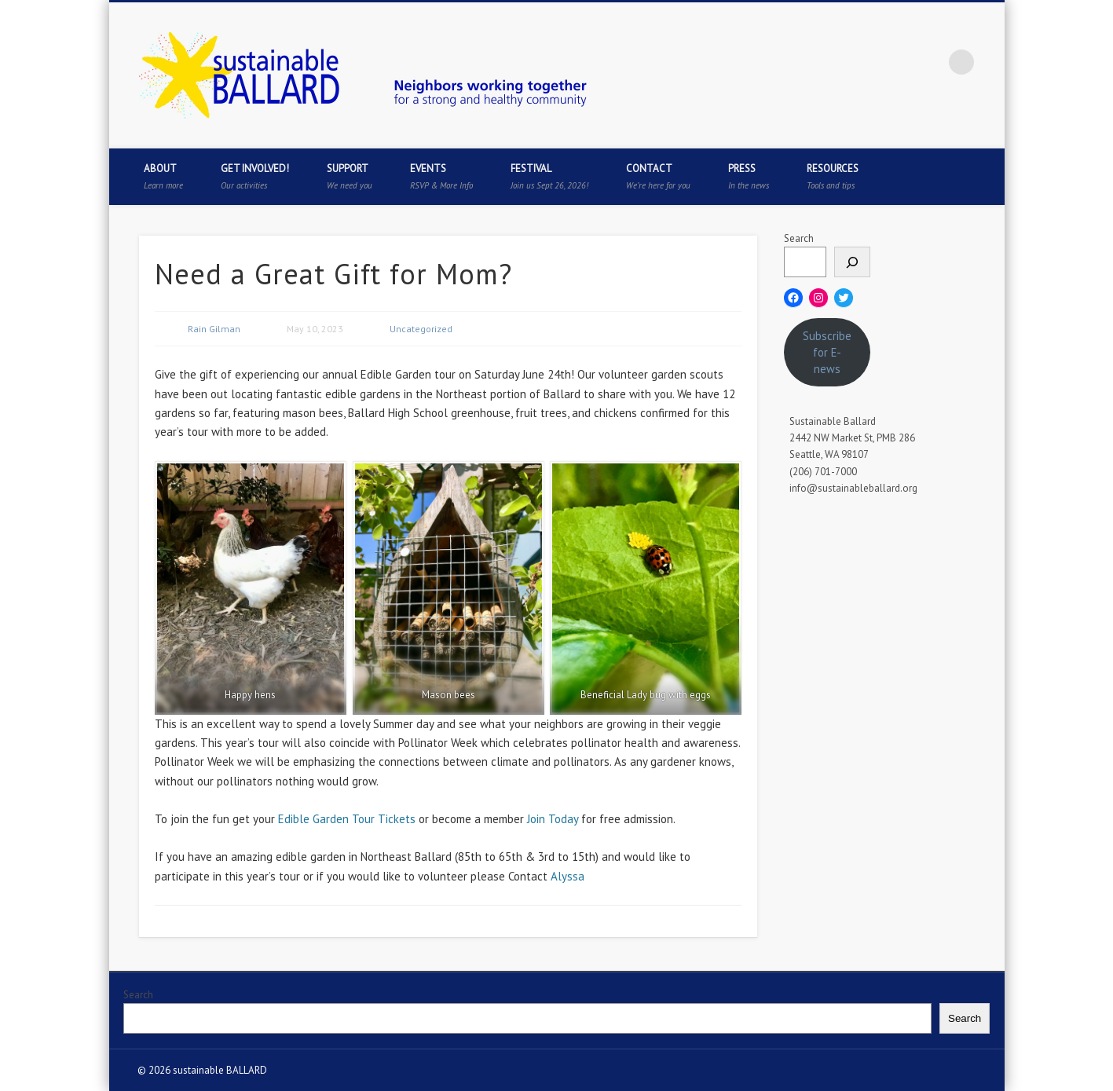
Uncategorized (421, 329)
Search (799, 238)
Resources (833, 176)
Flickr (929, 62)
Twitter (864, 62)
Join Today (552, 818)
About (163, 176)
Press (748, 176)
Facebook (832, 62)
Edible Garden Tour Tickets (347, 818)
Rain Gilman (214, 329)
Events (441, 176)
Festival (549, 176)
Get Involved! (255, 176)
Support (349, 176)
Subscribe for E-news (827, 352)
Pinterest (897, 62)
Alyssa (567, 876)
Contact (658, 176)
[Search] (852, 262)
